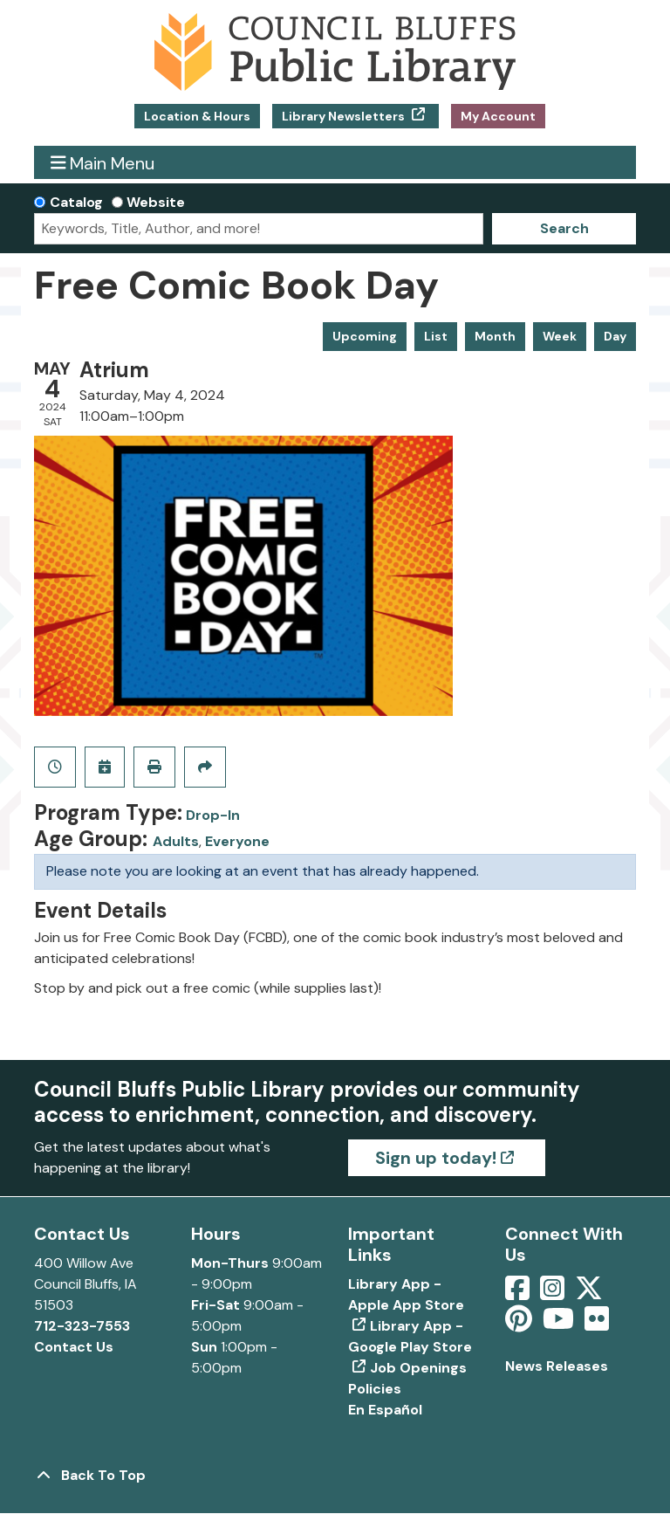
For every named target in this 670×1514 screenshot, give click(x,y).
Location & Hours (197, 116)
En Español (385, 1409)
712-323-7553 (82, 1326)
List (436, 336)
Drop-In (213, 815)
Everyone (237, 841)
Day (615, 336)
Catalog (76, 202)
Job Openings (418, 1368)
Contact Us (73, 1347)
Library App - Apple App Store (406, 1294)
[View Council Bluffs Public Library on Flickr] (597, 1324)
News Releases (556, 1366)
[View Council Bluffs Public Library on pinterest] (520, 1324)
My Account (498, 116)
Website (155, 202)
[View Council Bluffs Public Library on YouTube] (560, 1324)
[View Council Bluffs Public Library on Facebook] (519, 1293)
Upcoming (364, 336)
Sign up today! (435, 1157)
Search (564, 228)
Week (560, 336)
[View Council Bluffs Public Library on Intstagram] (554, 1293)
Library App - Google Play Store (410, 1336)
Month (495, 336)
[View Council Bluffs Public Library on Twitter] (590, 1293)
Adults (176, 841)
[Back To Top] (335, 1475)
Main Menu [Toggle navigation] (103, 163)
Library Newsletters (344, 116)
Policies (374, 1389)
